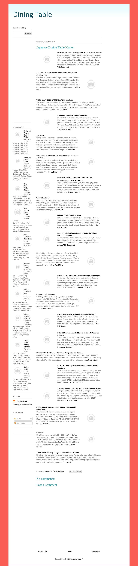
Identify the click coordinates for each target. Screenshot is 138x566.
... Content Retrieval (64, 130)
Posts (17, 419)
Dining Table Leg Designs (27, 316)
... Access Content (45, 308)
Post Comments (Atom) (74, 559)
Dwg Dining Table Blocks (26, 187)
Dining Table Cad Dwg (27, 292)
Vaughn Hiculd (21, 401)
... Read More (58, 210)
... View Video (64, 110)
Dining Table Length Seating (26, 370)
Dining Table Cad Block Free (28, 237)
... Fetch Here (70, 150)
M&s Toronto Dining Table (26, 211)
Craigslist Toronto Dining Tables (27, 134)
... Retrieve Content (73, 192)
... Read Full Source (75, 382)
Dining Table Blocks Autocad (27, 344)
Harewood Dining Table (27, 159)
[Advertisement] (69, 23)
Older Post (96, 551)
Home (69, 551)
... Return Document (83, 287)
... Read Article (91, 360)
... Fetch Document (54, 172)
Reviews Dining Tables (27, 265)
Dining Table (32, 15)
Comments (19, 423)
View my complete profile (22, 405)
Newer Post (42, 551)
